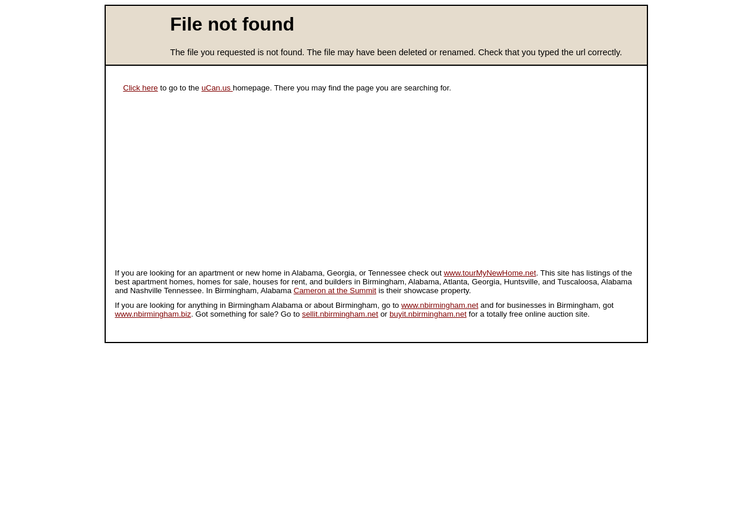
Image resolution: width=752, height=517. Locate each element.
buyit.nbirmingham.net (428, 314)
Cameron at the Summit (335, 290)
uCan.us (217, 87)
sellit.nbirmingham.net (340, 314)
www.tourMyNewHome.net (490, 272)
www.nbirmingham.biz (153, 314)
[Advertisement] (197, 183)
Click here (140, 87)
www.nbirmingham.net (439, 305)
